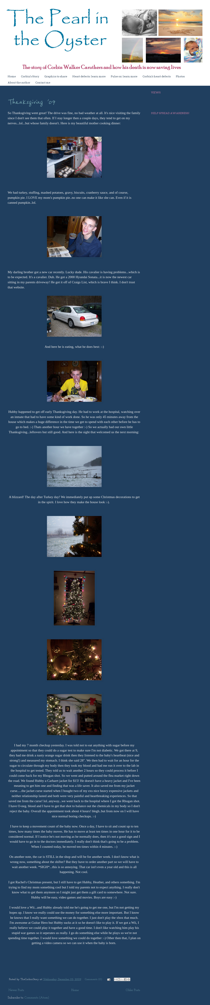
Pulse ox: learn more (124, 76)
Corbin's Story (30, 76)
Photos (180, 76)
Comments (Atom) (37, 997)
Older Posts (133, 990)
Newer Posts (16, 990)
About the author (19, 82)
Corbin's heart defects (157, 76)
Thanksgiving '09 (31, 102)
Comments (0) (93, 979)
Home (12, 76)
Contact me (42, 82)
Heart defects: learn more (89, 76)
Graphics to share (55, 76)
